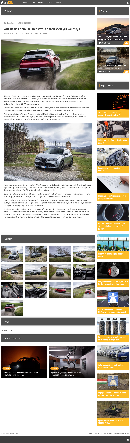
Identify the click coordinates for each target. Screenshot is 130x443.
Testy (33, 2)
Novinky (24, 2)
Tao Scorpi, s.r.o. (14, 433)
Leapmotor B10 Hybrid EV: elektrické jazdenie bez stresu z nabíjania (112, 66)
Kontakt (97, 433)
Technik (40, 2)
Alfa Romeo (4, 330)
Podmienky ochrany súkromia (121, 433)
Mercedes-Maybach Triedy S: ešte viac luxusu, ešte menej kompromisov (112, 37)
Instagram (128, 440)
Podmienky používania (106, 433)
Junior (10, 330)
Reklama (91, 433)
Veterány (59, 2)
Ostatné (49, 2)
